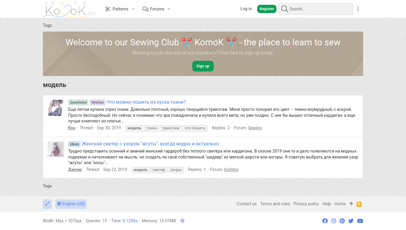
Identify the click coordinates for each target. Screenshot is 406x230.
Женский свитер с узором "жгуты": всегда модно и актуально (143, 144)
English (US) (71, 203)
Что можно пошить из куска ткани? (127, 102)
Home (340, 203)
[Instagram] (333, 221)
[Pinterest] (342, 221)
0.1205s (130, 220)
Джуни (75, 169)
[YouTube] (360, 221)
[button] (133, 9)
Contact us (247, 203)
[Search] (316, 9)
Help (327, 203)
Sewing (255, 127)
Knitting (231, 169)
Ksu (71, 127)
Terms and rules (275, 203)
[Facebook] (325, 221)
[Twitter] (351, 221)
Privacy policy (306, 203)
